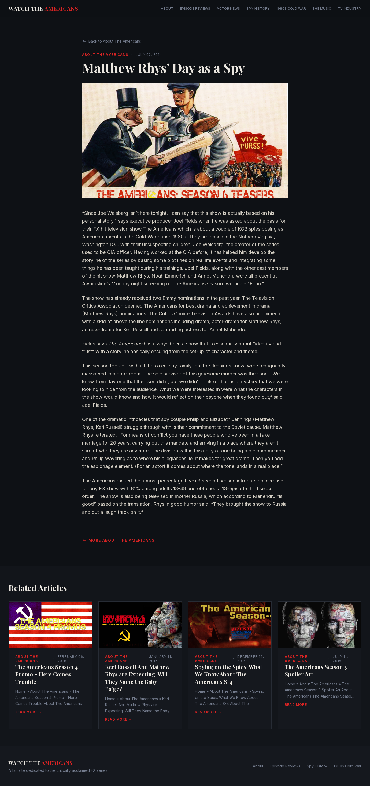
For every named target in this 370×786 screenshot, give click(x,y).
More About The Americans (118, 540)
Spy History (258, 8)
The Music (321, 8)
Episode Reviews (195, 8)
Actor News (228, 8)
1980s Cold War (291, 8)
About (167, 8)
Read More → (28, 712)
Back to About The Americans (111, 41)
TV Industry (349, 8)
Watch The (43, 8)
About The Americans (105, 55)
